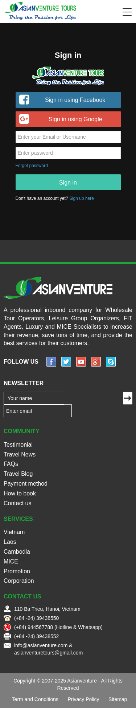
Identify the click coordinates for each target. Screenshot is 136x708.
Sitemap (117, 699)
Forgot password (32, 165)
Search (112, 12)
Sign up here (81, 198)
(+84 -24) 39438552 (36, 636)
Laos (10, 542)
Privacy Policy (83, 699)
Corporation (19, 581)
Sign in (68, 182)
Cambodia (17, 552)
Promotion (17, 571)
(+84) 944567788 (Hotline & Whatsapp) (58, 627)
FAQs (11, 464)
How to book (20, 493)
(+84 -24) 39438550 (36, 618)
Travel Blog (18, 474)
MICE (11, 561)
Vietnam (14, 532)
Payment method (26, 483)
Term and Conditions (35, 699)
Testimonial (18, 445)
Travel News (20, 454)
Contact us (17, 503)
